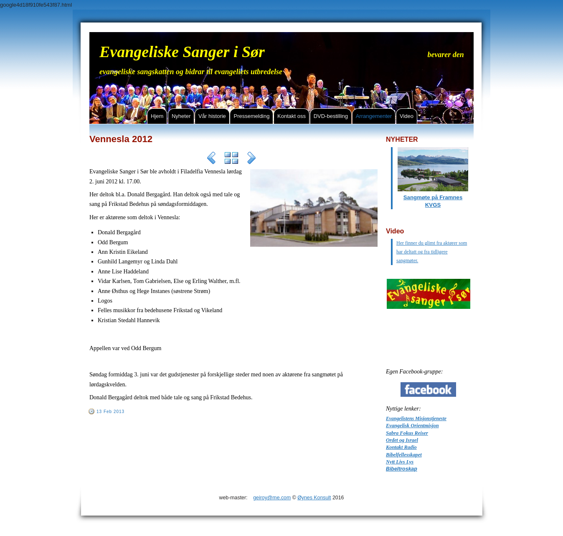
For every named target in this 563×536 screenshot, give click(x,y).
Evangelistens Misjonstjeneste (416, 418)
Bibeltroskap (401, 469)
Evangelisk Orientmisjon (412, 425)
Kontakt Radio (401, 447)
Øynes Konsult (314, 498)
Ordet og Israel (402, 440)
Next (251, 159)
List (231, 159)
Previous (211, 159)
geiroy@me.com (272, 498)
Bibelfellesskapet (404, 455)
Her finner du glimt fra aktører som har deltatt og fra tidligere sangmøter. (431, 251)
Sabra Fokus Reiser (407, 433)
